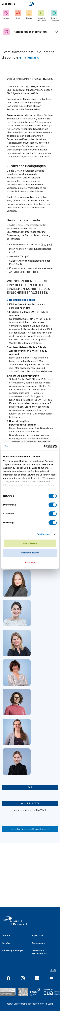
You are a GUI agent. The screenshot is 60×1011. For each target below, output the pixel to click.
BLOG (53, 970)
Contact (6, 935)
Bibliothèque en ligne (12, 950)
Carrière (6, 943)
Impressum (37, 935)
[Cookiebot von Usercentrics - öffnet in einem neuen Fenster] (44, 446)
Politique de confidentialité (39, 951)
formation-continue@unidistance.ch (30, 829)
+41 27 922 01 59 (30, 803)
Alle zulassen (30, 543)
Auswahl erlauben (30, 552)
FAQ (30, 787)
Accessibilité (38, 943)
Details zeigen (44, 534)
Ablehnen (30, 562)
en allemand (29, 57)
